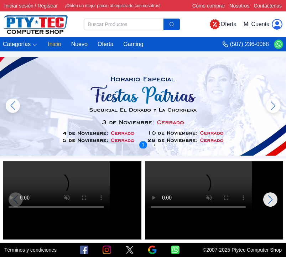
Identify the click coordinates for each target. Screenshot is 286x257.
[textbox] (124, 24)
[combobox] (132, 24)
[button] (20, 44)
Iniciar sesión (18, 6)
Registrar (47, 6)
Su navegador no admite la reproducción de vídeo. (56, 188)
